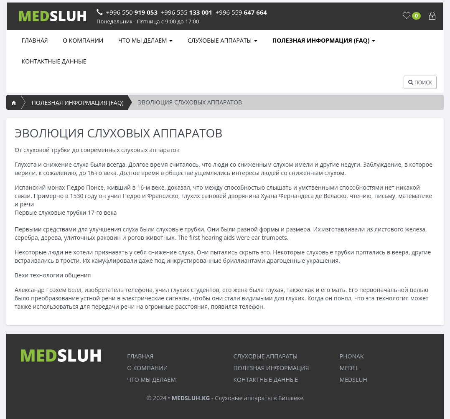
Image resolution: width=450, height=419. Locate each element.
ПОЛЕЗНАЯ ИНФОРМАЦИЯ (271, 368)
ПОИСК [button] (420, 82)
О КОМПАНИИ (82, 40)
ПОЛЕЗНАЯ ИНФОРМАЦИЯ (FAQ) (323, 40)
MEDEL (349, 368)
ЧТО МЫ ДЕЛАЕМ (145, 40)
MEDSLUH (353, 379)
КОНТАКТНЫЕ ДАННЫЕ (53, 61)
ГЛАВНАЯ (34, 40)
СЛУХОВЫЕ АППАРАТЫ (221, 40)
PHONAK (352, 356)
